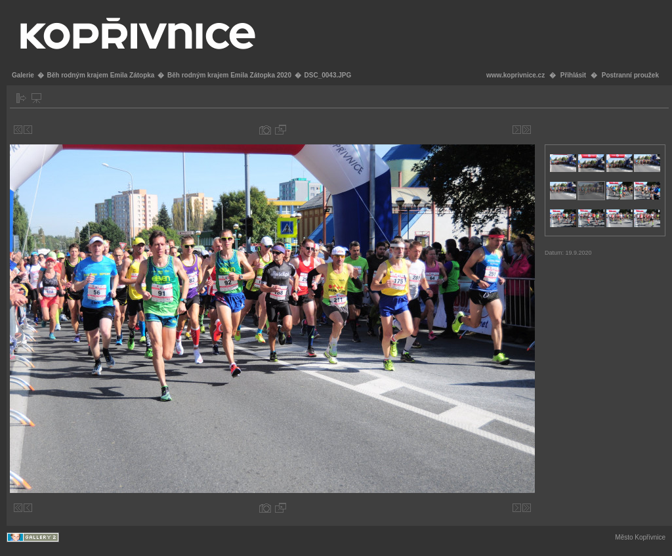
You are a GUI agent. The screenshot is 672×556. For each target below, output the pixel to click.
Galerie (23, 75)
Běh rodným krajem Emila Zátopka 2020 (229, 75)
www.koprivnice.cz (515, 75)
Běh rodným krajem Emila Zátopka (100, 75)
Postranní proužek (630, 75)
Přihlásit (573, 75)
